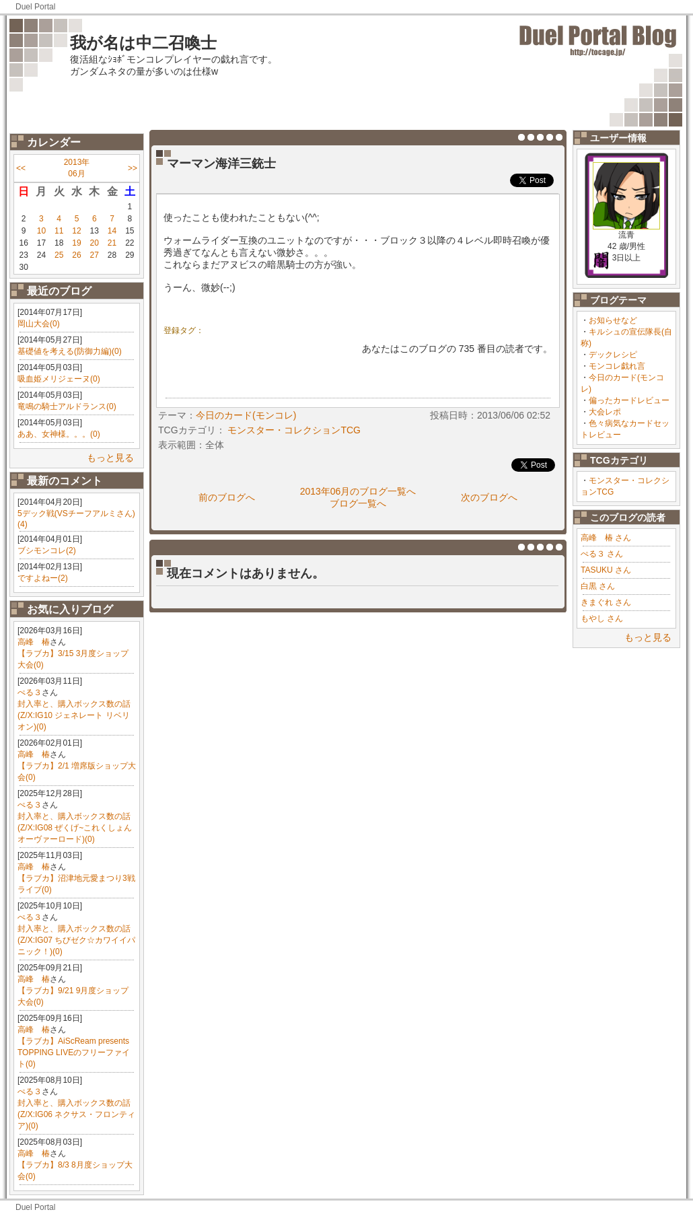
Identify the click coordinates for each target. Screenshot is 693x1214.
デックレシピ (613, 354)
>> (132, 168)
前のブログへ (226, 497)
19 (76, 243)
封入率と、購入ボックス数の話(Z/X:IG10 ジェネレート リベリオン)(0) (74, 715)
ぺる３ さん (602, 554)
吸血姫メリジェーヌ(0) (58, 379)
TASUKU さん (606, 570)
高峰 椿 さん (606, 537)
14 (112, 231)
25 (58, 255)
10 (41, 231)
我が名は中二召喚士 (143, 43)
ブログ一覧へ (358, 503)
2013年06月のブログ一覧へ (358, 491)
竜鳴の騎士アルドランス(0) (66, 406)
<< (21, 168)
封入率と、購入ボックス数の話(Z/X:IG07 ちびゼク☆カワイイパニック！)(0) (76, 940)
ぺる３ (29, 692)
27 (94, 255)
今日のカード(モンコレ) (246, 415)
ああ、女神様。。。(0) (58, 434)
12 (76, 231)
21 (112, 243)
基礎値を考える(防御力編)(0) (69, 351)
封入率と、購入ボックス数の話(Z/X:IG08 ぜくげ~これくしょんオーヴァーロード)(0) (74, 828)
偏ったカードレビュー (629, 400)
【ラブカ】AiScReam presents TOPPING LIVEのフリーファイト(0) (73, 1052)
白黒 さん (598, 586)
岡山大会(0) (38, 323)
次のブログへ (489, 497)
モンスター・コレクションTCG (294, 430)
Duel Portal (35, 6)
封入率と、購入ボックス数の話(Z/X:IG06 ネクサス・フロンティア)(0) (76, 1114)
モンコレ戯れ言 (617, 366)
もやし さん (602, 618)
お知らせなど (613, 320)
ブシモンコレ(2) (46, 550)
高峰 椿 (33, 642)
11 (58, 231)
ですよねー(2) (42, 578)
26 (76, 255)
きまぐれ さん (606, 602)
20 (94, 243)
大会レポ (605, 412)
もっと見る (110, 457)
